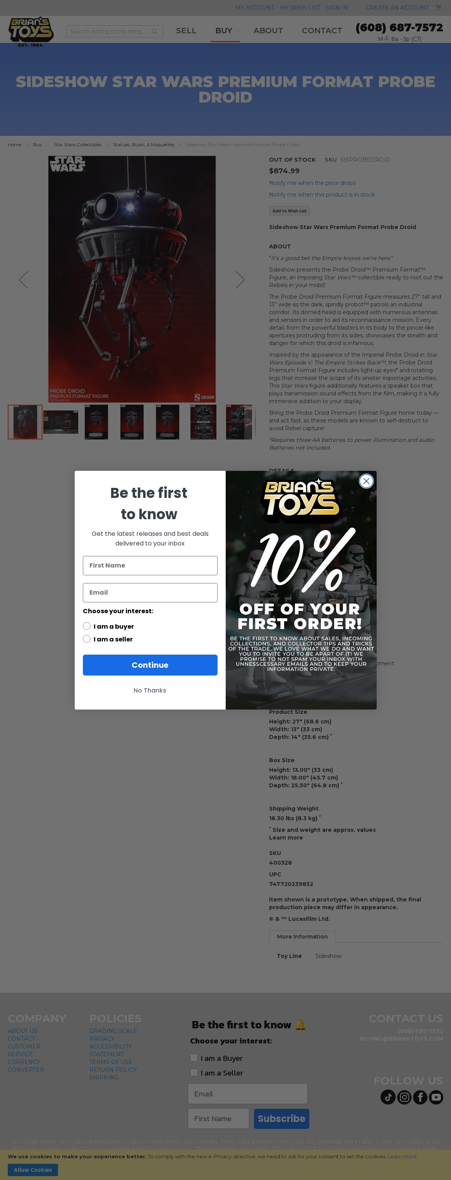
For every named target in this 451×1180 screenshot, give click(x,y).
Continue (150, 665)
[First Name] (150, 565)
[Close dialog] (366, 481)
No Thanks (150, 690)
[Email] (150, 592)
